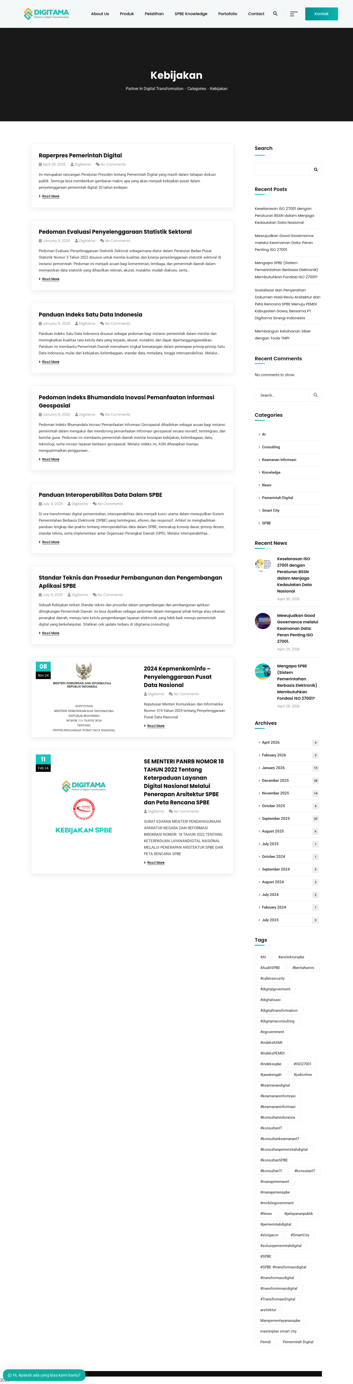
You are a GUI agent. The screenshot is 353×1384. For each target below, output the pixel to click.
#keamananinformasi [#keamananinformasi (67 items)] (278, 1107)
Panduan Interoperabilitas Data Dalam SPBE (100, 495)
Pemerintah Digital (277, 498)
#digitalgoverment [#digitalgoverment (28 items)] (275, 989)
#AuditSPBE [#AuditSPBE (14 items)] (270, 968)
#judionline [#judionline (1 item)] (303, 1074)
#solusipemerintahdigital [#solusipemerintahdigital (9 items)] (281, 1246)
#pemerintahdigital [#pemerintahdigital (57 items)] (275, 1224)
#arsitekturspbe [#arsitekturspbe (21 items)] (291, 957)
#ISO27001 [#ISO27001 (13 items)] (302, 1064)
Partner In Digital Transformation (154, 88)
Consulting (271, 447)
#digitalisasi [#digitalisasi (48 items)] (270, 1000)
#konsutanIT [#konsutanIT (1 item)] (304, 1171)
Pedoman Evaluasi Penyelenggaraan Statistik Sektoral (115, 232)
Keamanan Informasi (279, 460)
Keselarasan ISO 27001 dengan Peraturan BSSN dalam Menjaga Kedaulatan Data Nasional (284, 215)
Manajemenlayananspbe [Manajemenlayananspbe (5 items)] (280, 1320)
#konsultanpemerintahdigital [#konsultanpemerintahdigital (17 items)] (284, 1149)
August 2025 (290, 831)
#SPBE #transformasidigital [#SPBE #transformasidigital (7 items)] (283, 1267)
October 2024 (290, 857)
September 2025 (290, 819)
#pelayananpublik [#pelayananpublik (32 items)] (298, 1213)
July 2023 (290, 920)
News (266, 485)
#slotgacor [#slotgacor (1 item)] (269, 1235)
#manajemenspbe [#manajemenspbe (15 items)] (275, 1192)
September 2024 (290, 869)
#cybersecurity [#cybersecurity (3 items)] (272, 978)
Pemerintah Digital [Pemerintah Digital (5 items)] (298, 1342)
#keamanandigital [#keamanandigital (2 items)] (275, 1085)
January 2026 (290, 768)
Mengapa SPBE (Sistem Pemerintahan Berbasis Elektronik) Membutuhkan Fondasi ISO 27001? (286, 269)
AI (263, 434)
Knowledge (271, 472)
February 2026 (290, 755)
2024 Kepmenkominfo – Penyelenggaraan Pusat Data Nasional (178, 677)
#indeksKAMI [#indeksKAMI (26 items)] (271, 1042)
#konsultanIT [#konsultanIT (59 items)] (271, 1128)
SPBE (266, 523)
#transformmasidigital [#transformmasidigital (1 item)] (278, 1288)
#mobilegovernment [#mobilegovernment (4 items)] (277, 1203)
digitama (83, 164)
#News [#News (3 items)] (266, 1213)
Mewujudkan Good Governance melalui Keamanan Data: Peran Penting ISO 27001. (284, 242)
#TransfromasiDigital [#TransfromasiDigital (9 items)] (277, 1299)
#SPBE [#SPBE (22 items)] (265, 1256)
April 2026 (290, 742)
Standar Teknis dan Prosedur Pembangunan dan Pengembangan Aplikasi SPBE (130, 582)
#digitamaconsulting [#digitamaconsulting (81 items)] (277, 1021)
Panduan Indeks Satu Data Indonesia (90, 315)
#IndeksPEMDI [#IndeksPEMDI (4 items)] (272, 1053)
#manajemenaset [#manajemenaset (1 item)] (274, 1181)
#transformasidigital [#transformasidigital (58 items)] (277, 1278)
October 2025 (290, 806)
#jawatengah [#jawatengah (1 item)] (270, 1074)
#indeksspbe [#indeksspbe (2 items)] (270, 1064)
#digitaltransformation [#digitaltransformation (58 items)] (279, 1010)
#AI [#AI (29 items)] (263, 957)
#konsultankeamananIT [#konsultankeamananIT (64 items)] (279, 1139)
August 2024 (290, 882)
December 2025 (290, 781)
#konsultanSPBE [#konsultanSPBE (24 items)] (274, 1160)
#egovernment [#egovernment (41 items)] (272, 1032)
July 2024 (290, 895)
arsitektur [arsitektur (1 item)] (268, 1310)
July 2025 (290, 844)
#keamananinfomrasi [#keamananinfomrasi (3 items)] (278, 1096)
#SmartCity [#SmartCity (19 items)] (300, 1235)
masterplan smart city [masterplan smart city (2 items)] (278, 1331)
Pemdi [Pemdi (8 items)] (265, 1342)
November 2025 (290, 793)
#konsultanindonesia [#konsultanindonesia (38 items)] (277, 1117)
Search (263, 148)
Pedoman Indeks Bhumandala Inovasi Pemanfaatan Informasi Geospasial (126, 402)
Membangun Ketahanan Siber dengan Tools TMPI (283, 334)
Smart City (270, 510)
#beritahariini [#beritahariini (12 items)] (303, 968)
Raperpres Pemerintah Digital (80, 155)
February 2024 (290, 907)
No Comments (113, 164)
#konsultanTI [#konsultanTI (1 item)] (271, 1171)
